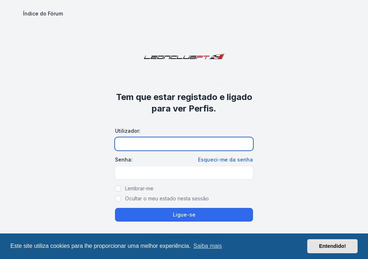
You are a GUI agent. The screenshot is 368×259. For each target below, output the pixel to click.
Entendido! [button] (332, 246)
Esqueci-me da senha (225, 159)
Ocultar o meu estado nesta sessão (167, 198)
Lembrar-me (139, 188)
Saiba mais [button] (207, 246)
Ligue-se (184, 215)
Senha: (124, 159)
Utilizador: (128, 131)
